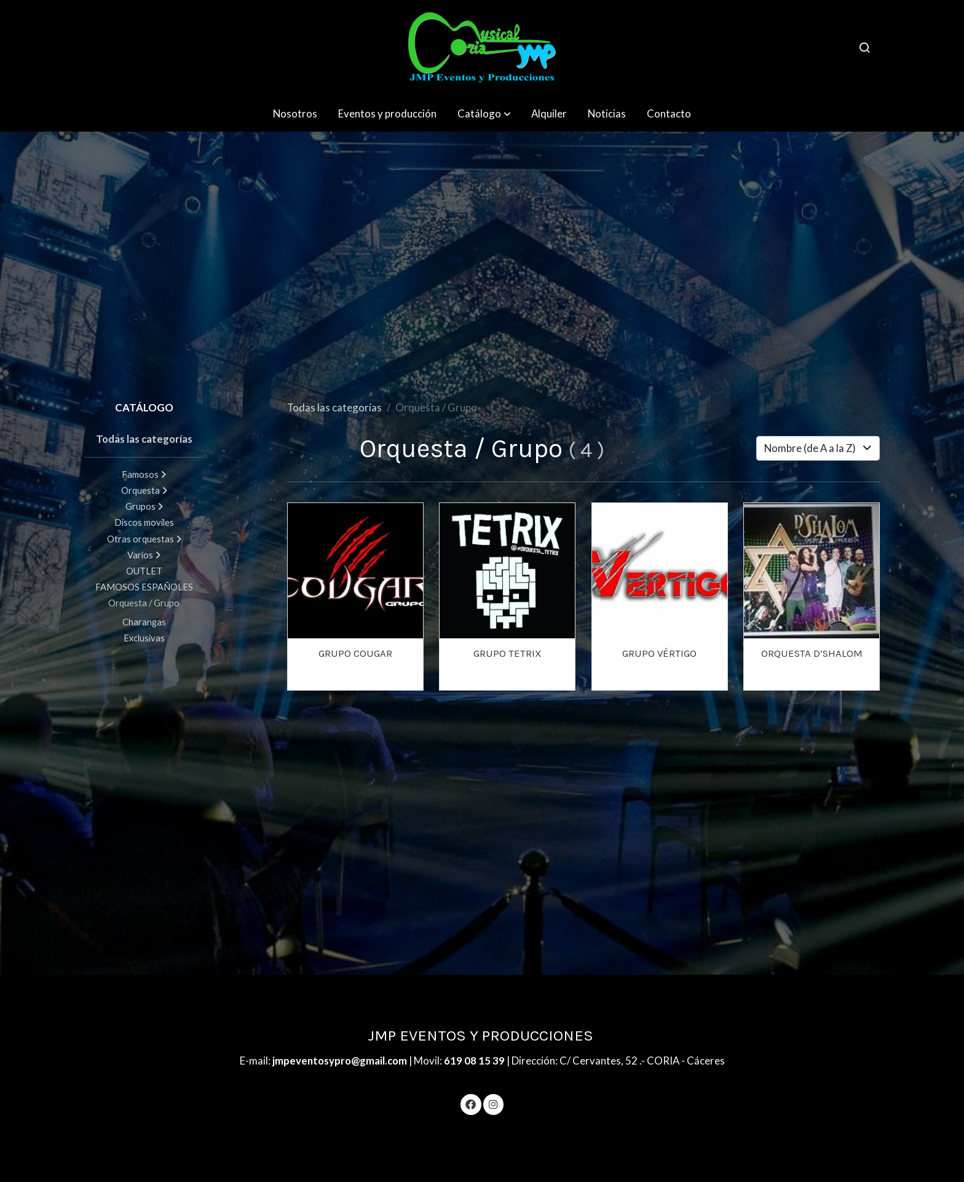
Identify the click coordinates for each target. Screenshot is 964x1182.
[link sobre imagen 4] (507, 570)
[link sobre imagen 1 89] (659, 570)
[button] (484, 113)
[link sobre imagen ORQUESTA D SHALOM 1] (811, 570)
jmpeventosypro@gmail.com (340, 1060)
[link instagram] (493, 1103)
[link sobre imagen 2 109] (355, 570)
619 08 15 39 (474, 1060)
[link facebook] (470, 1103)
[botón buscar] (864, 47)
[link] (482, 47)
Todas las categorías (334, 407)
